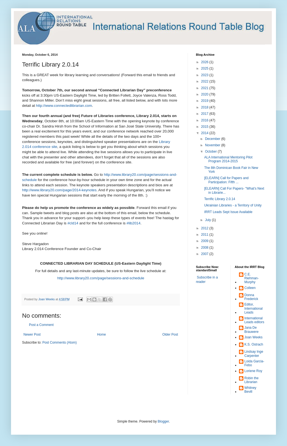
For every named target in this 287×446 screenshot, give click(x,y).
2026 (205, 62)
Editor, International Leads (254, 308)
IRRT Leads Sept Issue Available (228, 212)
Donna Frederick (251, 297)
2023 (205, 75)
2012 (205, 228)
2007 (205, 254)
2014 (205, 133)
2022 (205, 81)
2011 (205, 235)
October (211, 151)
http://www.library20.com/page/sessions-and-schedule (100, 278)
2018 (205, 107)
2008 (205, 247)
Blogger (163, 421)
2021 (205, 88)
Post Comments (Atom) (59, 342)
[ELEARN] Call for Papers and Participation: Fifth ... (226, 180)
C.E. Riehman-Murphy (252, 278)
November (213, 145)
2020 (205, 94)
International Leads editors (254, 320)
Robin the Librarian (252, 380)
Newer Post (32, 334)
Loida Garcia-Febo (254, 363)
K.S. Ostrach (254, 344)
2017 (205, 114)
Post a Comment (41, 325)
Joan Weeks (254, 337)
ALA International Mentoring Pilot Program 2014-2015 (228, 159)
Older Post (170, 334)
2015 (205, 127)
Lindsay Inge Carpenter (254, 353)
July (208, 220)
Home (101, 334)
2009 (205, 241)
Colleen (250, 288)
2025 (205, 68)
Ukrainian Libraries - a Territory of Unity (233, 205)
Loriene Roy (253, 371)
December (213, 139)
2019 (205, 101)
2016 (205, 120)
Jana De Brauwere (252, 329)
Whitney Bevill (250, 390)
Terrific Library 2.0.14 (219, 199)
